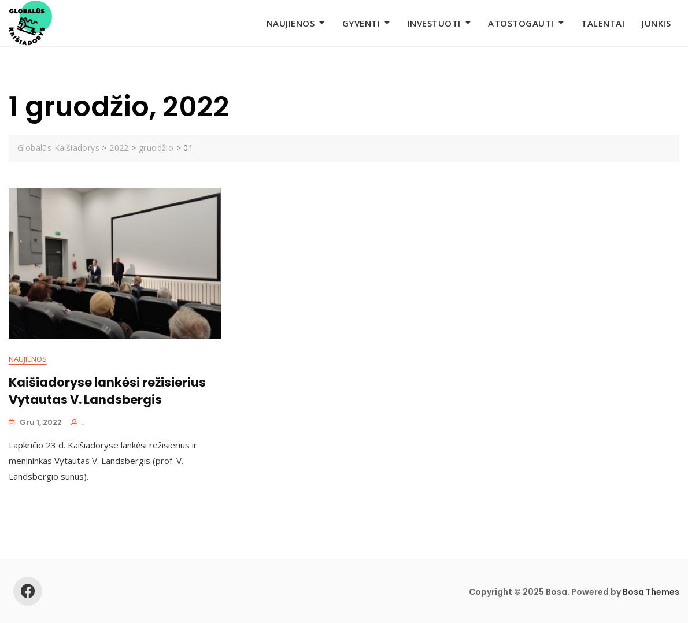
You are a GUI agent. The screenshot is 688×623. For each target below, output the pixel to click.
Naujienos (291, 23)
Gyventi (361, 23)
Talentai (602, 23)
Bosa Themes (651, 592)
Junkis (656, 23)
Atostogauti (521, 23)
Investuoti (434, 23)
